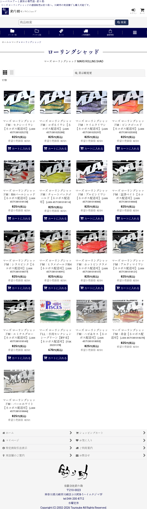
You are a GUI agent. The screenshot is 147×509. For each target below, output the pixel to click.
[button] (134, 33)
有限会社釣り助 (73, 485)
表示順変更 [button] (83, 73)
